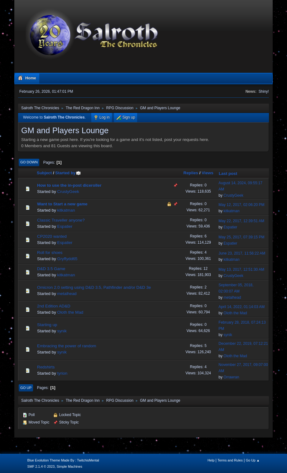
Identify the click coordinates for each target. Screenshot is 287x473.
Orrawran (231, 377)
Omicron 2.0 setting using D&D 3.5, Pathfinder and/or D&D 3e (94, 287)
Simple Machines (69, 466)
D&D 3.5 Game (51, 268)
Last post (228, 173)
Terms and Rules (230, 460)
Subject (44, 173)
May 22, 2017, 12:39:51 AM (241, 221)
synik (62, 331)
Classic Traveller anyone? (61, 220)
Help (211, 460)
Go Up (25, 388)
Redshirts (46, 367)
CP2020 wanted (52, 236)
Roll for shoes (50, 252)
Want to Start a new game (62, 204)
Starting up (47, 324)
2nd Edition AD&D (53, 306)
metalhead (67, 293)
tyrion (62, 373)
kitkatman (66, 210)
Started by (68, 173)
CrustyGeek (68, 191)
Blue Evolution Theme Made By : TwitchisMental (63, 460)
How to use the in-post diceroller (69, 185)
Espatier (65, 226)
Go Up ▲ (253, 460)
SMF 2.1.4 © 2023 (41, 466)
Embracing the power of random (66, 346)
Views (207, 173)
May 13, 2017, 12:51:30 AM (241, 269)
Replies (191, 173)
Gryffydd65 (67, 258)
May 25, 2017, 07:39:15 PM (241, 237)
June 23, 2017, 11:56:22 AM (241, 253)
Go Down (29, 162)
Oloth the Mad (70, 312)
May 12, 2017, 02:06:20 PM (241, 205)
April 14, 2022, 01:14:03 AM (241, 307)
